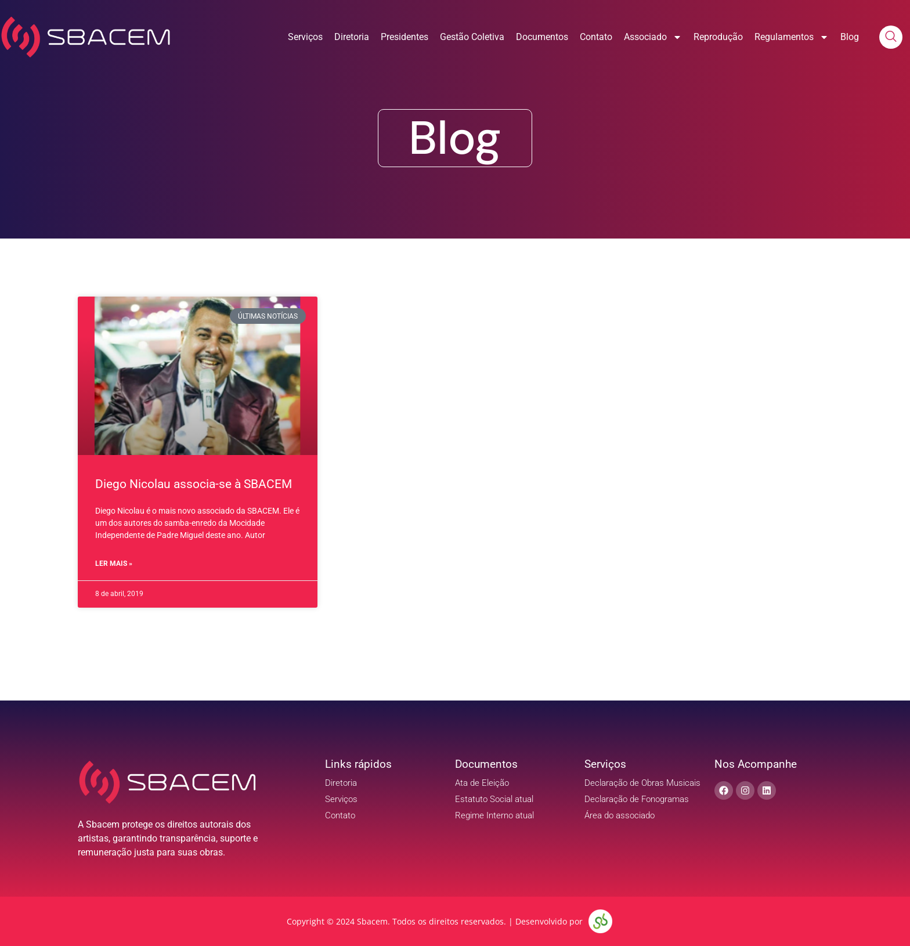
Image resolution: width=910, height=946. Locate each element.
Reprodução (718, 36)
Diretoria (351, 36)
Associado (653, 37)
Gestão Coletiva (472, 36)
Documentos (542, 36)
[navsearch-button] (890, 37)
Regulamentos (791, 37)
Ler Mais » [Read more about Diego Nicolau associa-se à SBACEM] (113, 563)
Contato (596, 36)
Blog (849, 36)
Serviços (305, 36)
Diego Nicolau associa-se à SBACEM (193, 484)
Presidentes (404, 36)
